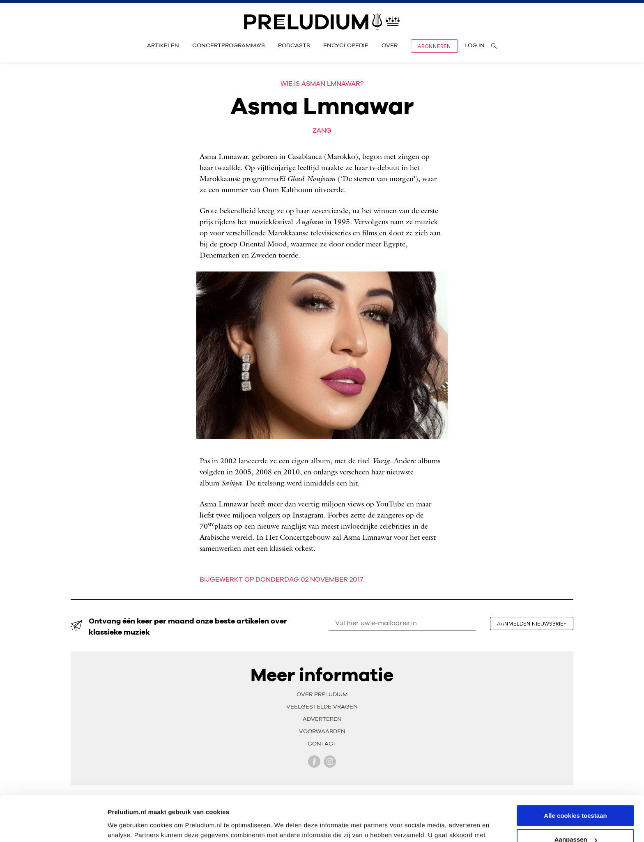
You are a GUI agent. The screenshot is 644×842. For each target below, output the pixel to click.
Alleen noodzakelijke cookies (575, 821)
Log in (475, 45)
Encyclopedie (345, 45)
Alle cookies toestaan (575, 773)
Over (390, 45)
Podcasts (294, 45)
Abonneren (434, 46)
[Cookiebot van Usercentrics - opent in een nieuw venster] (53, 826)
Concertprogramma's (228, 45)
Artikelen (163, 45)
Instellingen (125, 825)
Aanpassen (575, 797)
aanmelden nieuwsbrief (531, 623)
